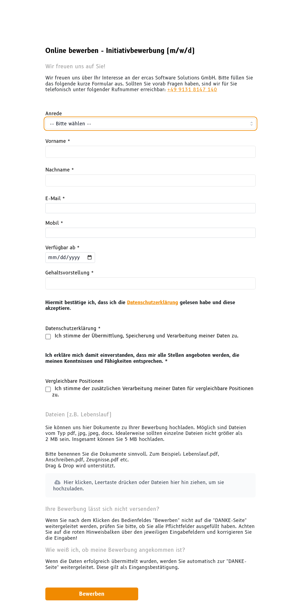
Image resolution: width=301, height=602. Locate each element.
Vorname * (57, 141)
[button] (150, 485)
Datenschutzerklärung (152, 302)
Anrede (53, 114)
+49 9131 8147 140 (192, 90)
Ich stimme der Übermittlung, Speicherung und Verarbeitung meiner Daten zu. (145, 336)
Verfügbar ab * (62, 248)
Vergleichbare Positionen (74, 381)
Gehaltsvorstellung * (69, 273)
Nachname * (59, 170)
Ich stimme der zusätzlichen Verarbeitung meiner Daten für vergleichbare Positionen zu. (152, 392)
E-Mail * (55, 198)
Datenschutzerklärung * (73, 328)
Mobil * (54, 223)
